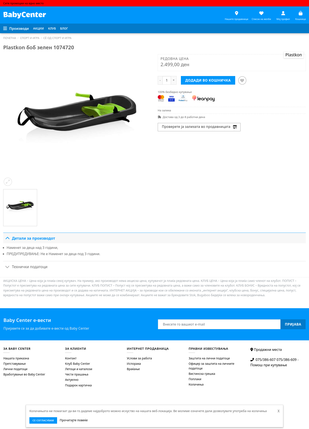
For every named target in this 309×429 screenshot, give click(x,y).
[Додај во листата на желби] (242, 80)
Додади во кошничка (208, 80)
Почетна (9, 38)
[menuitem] (38, 28)
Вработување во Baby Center (24, 374)
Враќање (133, 369)
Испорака (134, 364)
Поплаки (195, 379)
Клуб (52, 28)
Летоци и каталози (78, 369)
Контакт (71, 358)
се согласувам (43, 420)
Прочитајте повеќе (74, 420)
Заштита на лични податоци (209, 358)
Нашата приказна (16, 358)
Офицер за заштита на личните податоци (211, 366)
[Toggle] (7, 238)
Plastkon (293, 55)
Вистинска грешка (202, 374)
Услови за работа (139, 358)
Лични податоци (15, 369)
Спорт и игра (29, 38)
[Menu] (16, 28)
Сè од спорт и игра (57, 38)
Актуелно (71, 380)
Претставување (14, 364)
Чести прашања (76, 374)
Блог (64, 28)
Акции (38, 28)
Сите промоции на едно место (23, 3)
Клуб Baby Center (77, 364)
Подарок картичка (78, 385)
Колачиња (196, 384)
